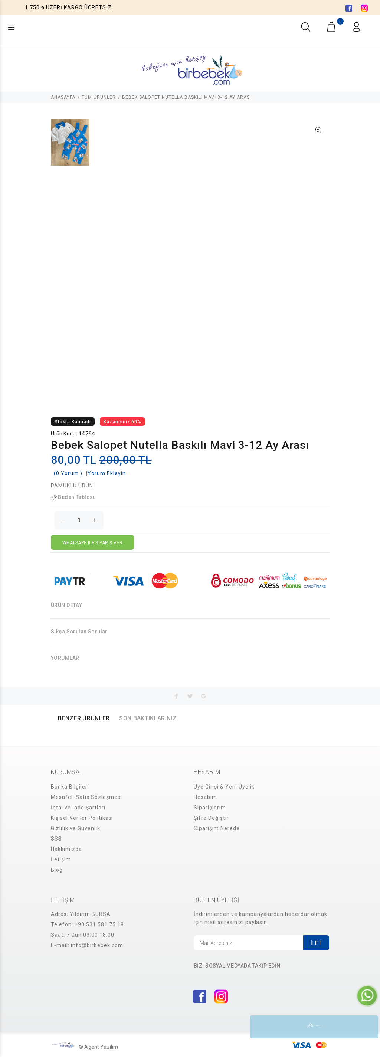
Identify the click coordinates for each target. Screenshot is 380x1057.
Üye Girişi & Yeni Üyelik (224, 787)
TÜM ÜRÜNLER (99, 97)
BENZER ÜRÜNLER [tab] (83, 718)
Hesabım (205, 797)
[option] (70, 146)
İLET (316, 943)
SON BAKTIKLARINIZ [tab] (147, 718)
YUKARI (366, 1026)
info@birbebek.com (97, 945)
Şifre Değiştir (211, 818)
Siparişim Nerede (217, 828)
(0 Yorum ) (68, 473)
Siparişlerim (210, 807)
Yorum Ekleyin (107, 473)
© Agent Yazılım (98, 1047)
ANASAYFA (63, 97)
